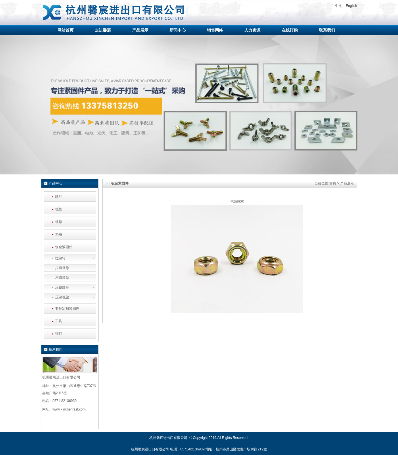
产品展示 (347, 183)
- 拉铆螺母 (58, 268)
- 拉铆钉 (56, 258)
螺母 (58, 222)
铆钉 (58, 334)
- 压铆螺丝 (58, 297)
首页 (332, 183)
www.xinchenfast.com (69, 409)
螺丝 (58, 197)
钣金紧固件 (63, 247)
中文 (338, 6)
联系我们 (55, 349)
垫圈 (58, 234)
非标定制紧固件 (67, 308)
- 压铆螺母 (58, 278)
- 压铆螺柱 (58, 287)
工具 (58, 321)
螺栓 (58, 209)
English (351, 6)
